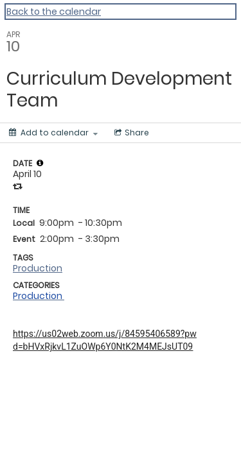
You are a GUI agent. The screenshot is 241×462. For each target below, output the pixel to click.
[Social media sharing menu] (130, 132)
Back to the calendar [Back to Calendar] (53, 11)
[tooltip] (40, 163)
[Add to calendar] (53, 132)
